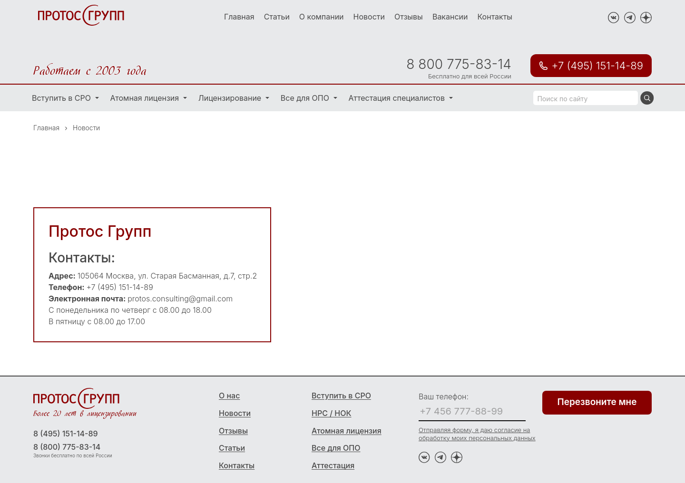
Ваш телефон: (444, 396)
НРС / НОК (332, 413)
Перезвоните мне (597, 401)
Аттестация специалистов (398, 98)
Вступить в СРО (62, 98)
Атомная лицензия (145, 98)
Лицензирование (231, 98)
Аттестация (333, 465)
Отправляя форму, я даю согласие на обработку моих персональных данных (477, 434)
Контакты (495, 16)
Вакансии (450, 16)
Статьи (277, 16)
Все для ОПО (306, 98)
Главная (239, 16)
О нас (229, 395)
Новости (369, 16)
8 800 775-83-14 (458, 64)
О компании (321, 16)
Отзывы (408, 16)
